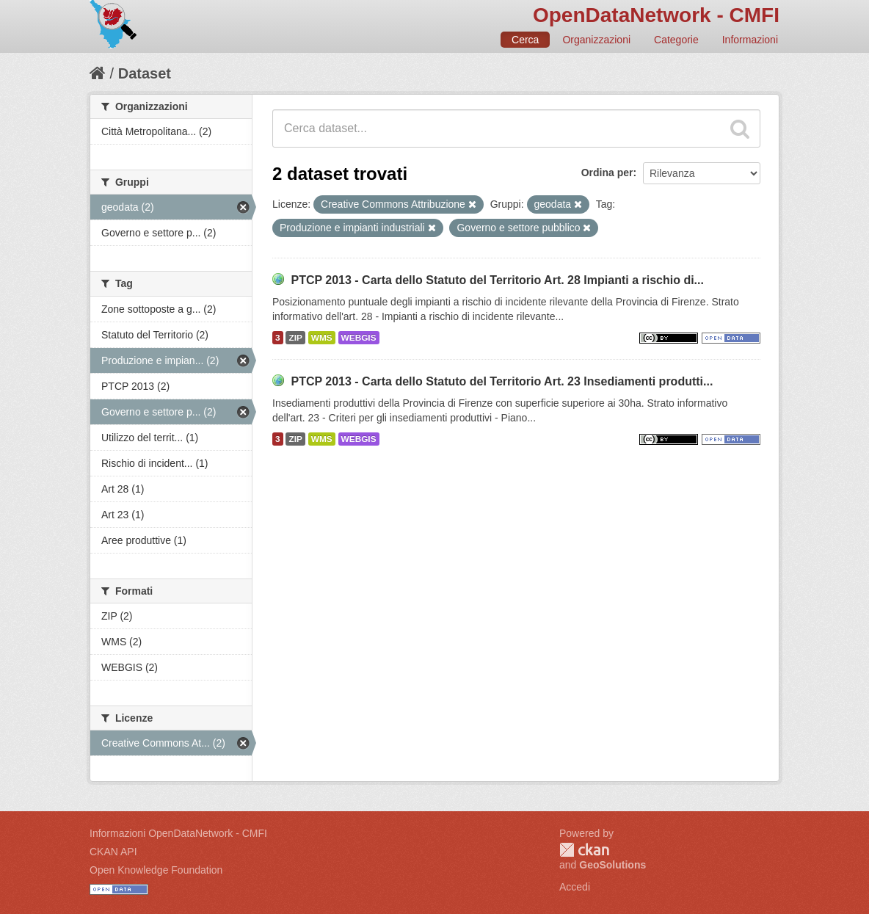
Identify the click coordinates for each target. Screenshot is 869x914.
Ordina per (607, 172)
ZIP (295, 338)
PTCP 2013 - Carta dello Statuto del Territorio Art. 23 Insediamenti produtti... (502, 381)
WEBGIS (359, 338)
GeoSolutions (612, 865)
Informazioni (750, 40)
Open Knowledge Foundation (156, 870)
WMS (321, 338)
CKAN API (113, 851)
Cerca (525, 40)
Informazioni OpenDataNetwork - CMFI (178, 833)
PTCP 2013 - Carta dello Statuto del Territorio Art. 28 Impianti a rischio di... (497, 280)
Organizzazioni (596, 40)
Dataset (144, 73)
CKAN (584, 849)
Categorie (676, 40)
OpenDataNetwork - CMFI (656, 15)
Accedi (574, 887)
